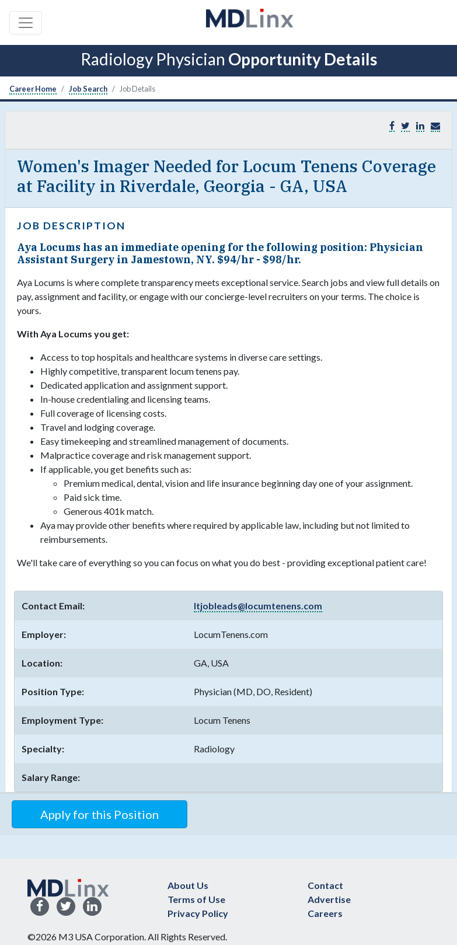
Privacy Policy (198, 913)
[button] (435, 126)
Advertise (329, 899)
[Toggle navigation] (25, 22)
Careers (325, 913)
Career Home (33, 88)
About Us (188, 885)
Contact (325, 885)
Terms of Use (196, 899)
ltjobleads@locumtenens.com (258, 605)
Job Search (88, 88)
